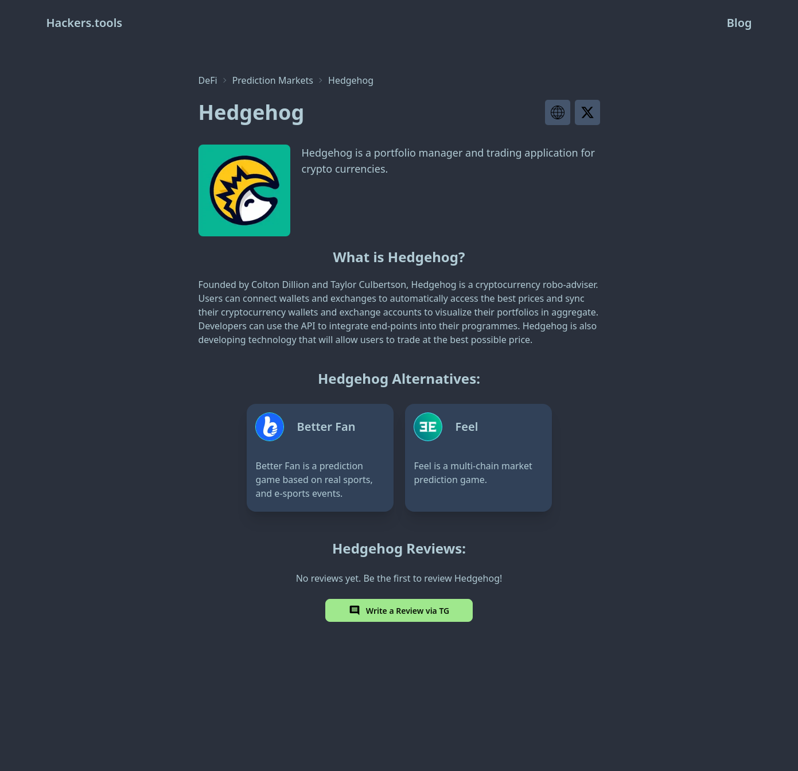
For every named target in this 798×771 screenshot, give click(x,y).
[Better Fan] (320, 458)
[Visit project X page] (587, 112)
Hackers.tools (84, 22)
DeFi (207, 80)
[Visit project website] (557, 112)
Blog (739, 22)
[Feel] (478, 458)
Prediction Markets (272, 80)
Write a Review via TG (399, 610)
